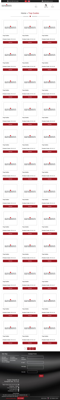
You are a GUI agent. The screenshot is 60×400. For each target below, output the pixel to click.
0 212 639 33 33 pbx (13, 1)
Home (23, 13)
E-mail (23, 362)
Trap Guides (33, 13)
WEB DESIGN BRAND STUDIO (49, 398)
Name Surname (23, 358)
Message (23, 366)
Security (23, 372)
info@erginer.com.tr (47, 1)
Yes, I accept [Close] (20, 398)
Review (10, 42)
